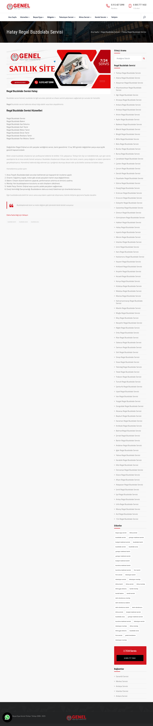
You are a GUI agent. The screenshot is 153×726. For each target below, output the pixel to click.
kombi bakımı (119, 593)
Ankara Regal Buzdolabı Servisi (128, 104)
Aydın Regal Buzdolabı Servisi (127, 119)
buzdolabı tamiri (12, 222)
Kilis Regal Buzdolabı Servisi (127, 465)
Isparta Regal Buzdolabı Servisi (128, 232)
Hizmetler (25, 17)
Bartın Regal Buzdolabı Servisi (128, 440)
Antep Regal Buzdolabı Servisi (128, 499)
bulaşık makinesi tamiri (122, 561)
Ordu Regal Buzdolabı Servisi (127, 332)
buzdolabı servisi (23, 222)
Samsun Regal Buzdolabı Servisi (128, 347)
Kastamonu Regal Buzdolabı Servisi (130, 256)
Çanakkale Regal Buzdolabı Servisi (129, 158)
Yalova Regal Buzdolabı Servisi (128, 455)
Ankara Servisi (121, 696)
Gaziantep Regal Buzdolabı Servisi (129, 207)
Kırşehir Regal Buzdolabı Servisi (128, 271)
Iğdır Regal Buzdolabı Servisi (127, 450)
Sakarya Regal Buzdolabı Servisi (128, 342)
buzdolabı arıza (35, 222)
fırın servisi (118, 575)
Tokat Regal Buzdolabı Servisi (127, 371)
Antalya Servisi (122, 686)
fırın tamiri (137, 570)
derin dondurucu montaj (122, 598)
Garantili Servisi (122, 676)
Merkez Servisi (122, 681)
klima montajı (141, 584)
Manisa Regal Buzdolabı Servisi (128, 295)
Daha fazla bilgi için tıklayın (17, 215)
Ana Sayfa (12, 17)
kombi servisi (131, 593)
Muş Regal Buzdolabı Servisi (127, 317)
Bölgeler (51, 17)
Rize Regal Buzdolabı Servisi (127, 337)
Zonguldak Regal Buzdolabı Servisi (129, 406)
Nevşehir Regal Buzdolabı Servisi (129, 322)
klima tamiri (119, 584)
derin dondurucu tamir (122, 607)
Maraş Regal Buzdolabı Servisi (128, 509)
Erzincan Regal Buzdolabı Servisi (129, 193)
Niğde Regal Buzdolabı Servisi (128, 327)
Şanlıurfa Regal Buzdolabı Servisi (129, 386)
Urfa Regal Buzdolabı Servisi (127, 504)
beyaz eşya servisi (120, 533)
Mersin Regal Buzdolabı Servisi (128, 237)
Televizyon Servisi (67, 17)
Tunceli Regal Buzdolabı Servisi (128, 381)
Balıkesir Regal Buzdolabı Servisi (129, 124)
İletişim (114, 17)
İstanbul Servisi (122, 691)
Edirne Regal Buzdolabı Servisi (128, 183)
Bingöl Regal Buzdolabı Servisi (128, 134)
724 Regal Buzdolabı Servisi (127, 518)
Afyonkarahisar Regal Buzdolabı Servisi (128, 88)
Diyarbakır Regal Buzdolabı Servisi (129, 178)
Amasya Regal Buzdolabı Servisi (128, 99)
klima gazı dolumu (121, 589)
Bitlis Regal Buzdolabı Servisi (127, 139)
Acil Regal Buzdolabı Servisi (127, 514)
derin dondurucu (137, 607)
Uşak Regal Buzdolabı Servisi (127, 391)
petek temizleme (130, 635)
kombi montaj (134, 589)
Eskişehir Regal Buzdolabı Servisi (129, 202)
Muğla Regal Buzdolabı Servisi (128, 313)
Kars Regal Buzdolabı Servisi (127, 251)
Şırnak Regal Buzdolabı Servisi (128, 435)
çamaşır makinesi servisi (136, 537)
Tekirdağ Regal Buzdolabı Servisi (129, 367)
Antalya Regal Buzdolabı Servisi (128, 109)
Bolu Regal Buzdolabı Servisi (127, 144)
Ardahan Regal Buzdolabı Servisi (129, 445)
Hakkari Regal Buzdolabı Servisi (128, 222)
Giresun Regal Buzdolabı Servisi (128, 212)
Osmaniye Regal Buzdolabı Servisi (129, 469)
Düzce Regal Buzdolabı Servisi (128, 474)
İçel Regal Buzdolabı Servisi (127, 494)
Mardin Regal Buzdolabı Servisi (128, 308)
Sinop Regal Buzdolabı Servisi (127, 357)
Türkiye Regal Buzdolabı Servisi (128, 73)
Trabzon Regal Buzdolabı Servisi (128, 376)
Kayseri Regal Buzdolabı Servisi (128, 261)
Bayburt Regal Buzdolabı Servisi (128, 416)
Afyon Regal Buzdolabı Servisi (128, 479)
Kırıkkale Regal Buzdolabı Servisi (129, 425)
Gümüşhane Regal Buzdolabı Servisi (130, 217)
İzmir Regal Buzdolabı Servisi (127, 246)
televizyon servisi (120, 579)
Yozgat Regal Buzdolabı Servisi (128, 401)
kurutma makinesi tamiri (123, 565)
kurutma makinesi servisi (123, 570)
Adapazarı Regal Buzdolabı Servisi (129, 484)
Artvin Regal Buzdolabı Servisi (128, 114)
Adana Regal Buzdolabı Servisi (128, 77)
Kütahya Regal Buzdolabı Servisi (129, 286)
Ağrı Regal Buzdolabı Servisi (127, 95)
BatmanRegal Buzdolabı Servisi (128, 430)
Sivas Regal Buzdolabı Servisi (127, 362)
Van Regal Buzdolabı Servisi (127, 396)
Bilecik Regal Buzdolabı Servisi (128, 129)
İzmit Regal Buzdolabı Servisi (127, 489)
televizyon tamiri (130, 575)
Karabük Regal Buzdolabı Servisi (129, 460)
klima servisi (133, 533)
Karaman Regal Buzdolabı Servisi (129, 420)
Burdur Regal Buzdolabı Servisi (128, 148)
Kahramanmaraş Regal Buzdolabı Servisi (129, 302)
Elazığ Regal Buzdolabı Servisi (128, 188)
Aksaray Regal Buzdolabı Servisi (128, 411)
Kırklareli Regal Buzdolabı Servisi (129, 266)
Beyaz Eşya (38, 17)
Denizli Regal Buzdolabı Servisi (128, 173)
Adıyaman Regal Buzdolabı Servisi (129, 82)
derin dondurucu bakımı (122, 603)
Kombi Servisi (101, 17)
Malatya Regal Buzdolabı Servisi (128, 291)
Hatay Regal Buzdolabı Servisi (128, 227)
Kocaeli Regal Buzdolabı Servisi (128, 276)
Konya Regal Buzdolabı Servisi (128, 281)
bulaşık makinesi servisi (122, 542)
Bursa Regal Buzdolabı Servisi (128, 153)
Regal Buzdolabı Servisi (110, 31)
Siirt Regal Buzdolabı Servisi (127, 352)
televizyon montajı (134, 579)
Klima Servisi (85, 17)
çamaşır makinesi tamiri (122, 551)
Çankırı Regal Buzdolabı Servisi (128, 163)
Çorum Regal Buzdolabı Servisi (128, 168)
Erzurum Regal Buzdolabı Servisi (129, 197)
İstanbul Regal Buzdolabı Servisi (128, 242)
